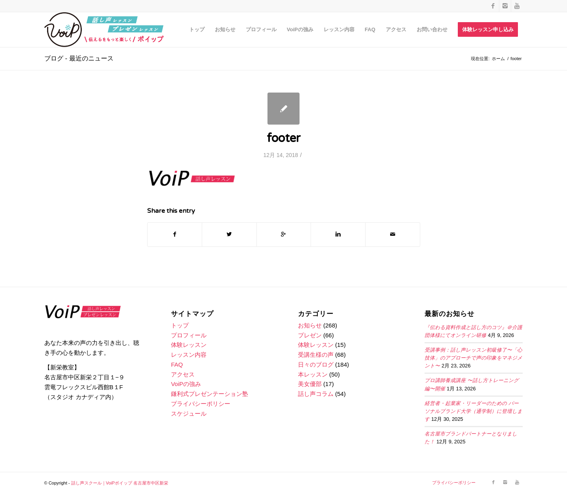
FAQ (177, 364)
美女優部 (310, 383)
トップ (180, 325)
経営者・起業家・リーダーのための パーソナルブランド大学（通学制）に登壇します (473, 411)
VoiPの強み (186, 383)
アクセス (183, 374)
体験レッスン (189, 344)
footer (284, 138)
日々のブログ (316, 364)
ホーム (498, 58)
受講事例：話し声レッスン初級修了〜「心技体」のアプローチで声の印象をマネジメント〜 (473, 358)
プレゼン (310, 335)
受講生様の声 (316, 354)
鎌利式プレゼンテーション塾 (209, 393)
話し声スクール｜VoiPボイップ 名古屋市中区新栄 (120, 483)
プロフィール (189, 335)
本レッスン (313, 374)
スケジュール (189, 413)
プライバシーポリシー (200, 403)
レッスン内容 (189, 354)
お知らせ (310, 325)
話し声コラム (316, 393)
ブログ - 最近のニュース (79, 58)
